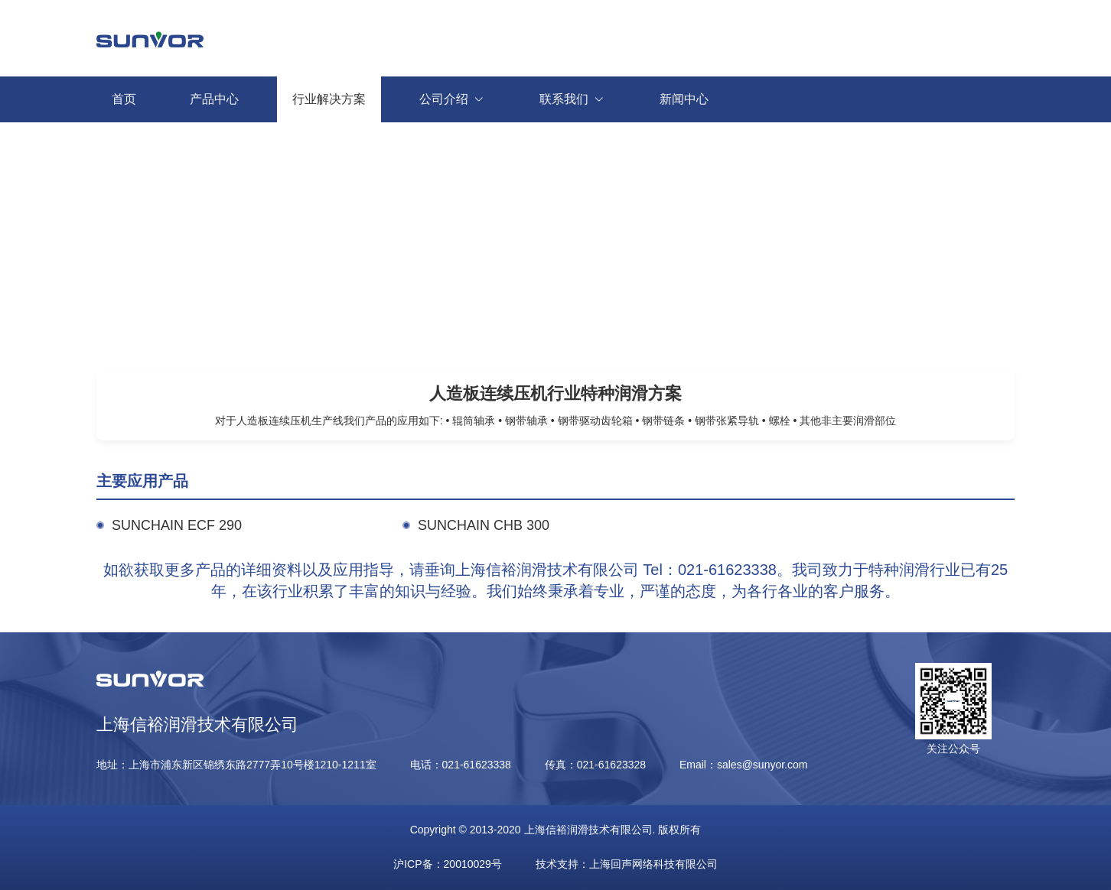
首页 (124, 99)
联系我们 (580, 99)
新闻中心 (684, 99)
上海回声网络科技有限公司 (653, 864)
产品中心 (214, 99)
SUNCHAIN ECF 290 (177, 525)
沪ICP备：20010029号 (447, 864)
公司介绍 (460, 99)
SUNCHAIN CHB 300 (483, 525)
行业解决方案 (329, 99)
